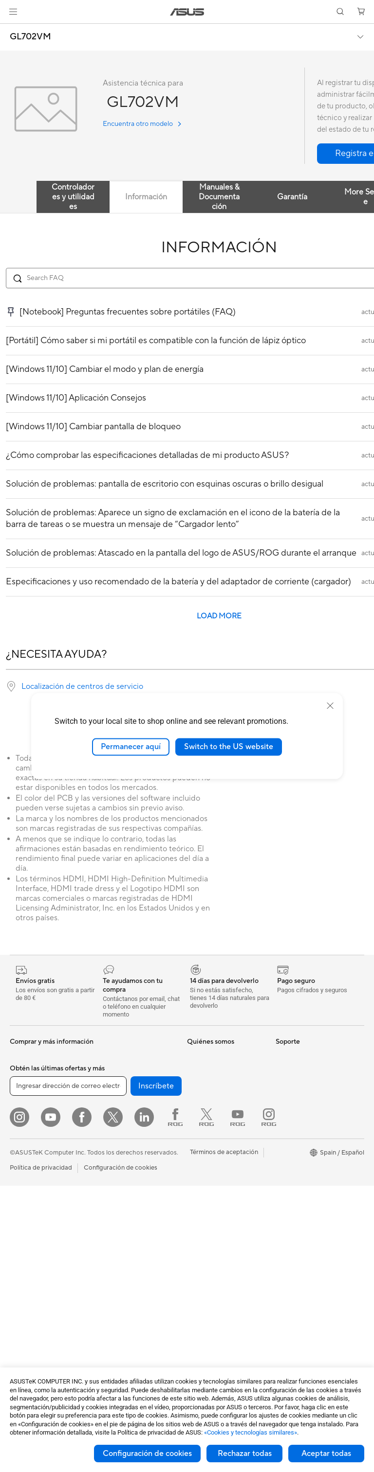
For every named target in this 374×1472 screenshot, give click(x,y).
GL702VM (30, 37)
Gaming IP (111, 1328)
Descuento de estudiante (311, 1218)
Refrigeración (115, 1100)
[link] (187, 12)
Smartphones (29, 1071)
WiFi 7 (105, 1159)
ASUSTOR (202, 1129)
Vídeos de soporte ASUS (223, 1254)
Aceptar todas (326, 1453)
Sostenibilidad (207, 1115)
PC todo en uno (32, 1240)
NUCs (18, 1270)
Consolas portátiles (38, 1100)
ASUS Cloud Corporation (224, 1144)
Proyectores (27, 1313)
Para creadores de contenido (36, 1163)
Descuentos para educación (300, 1199)
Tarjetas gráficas (119, 1071)
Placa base (111, 1056)
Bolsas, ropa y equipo (127, 1261)
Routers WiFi (115, 1188)
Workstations (29, 1299)
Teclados (109, 1232)
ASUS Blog (203, 1100)
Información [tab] (146, 197)
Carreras (199, 1071)
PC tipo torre (29, 1255)
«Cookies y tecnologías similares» (250, 1432)
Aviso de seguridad (214, 1240)
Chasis (106, 1085)
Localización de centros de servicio (82, 686)
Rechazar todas (245, 1453)
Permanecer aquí (131, 747)
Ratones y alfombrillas (128, 1247)
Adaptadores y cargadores (135, 1291)
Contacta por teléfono (219, 1225)
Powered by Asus (300, 1144)
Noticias (199, 1085)
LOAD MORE (219, 616)
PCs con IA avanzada (306, 1085)
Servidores (112, 1203)
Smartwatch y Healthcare (47, 1086)
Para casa (23, 1145)
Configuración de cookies (147, 1453)
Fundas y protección (125, 1276)
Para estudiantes (33, 1182)
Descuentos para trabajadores (300, 1177)
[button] (13, 11)
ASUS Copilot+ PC (303, 1071)
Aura (282, 1276)
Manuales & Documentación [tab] (219, 196)
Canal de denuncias (303, 1158)
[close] (330, 706)
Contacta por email (215, 1210)
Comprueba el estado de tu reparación (222, 1177)
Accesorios (26, 1115)
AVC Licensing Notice (307, 1232)
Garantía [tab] (292, 197)
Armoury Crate (297, 1261)
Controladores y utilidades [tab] (73, 196)
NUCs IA (288, 1100)
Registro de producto (218, 1196)
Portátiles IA (293, 1056)
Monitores (24, 1226)
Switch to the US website (228, 747)
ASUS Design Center (306, 1115)
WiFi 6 (105, 1173)
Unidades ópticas (121, 1129)
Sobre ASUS (205, 1056)
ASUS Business (297, 1129)
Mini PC (21, 1284)
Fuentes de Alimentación (131, 1115)
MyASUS (200, 1269)
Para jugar (24, 1196)
